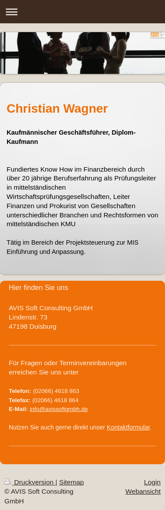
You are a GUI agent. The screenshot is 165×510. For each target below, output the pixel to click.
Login (152, 482)
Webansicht (143, 491)
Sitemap (71, 482)
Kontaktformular (128, 427)
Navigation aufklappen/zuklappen (82, 11)
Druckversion (29, 482)
